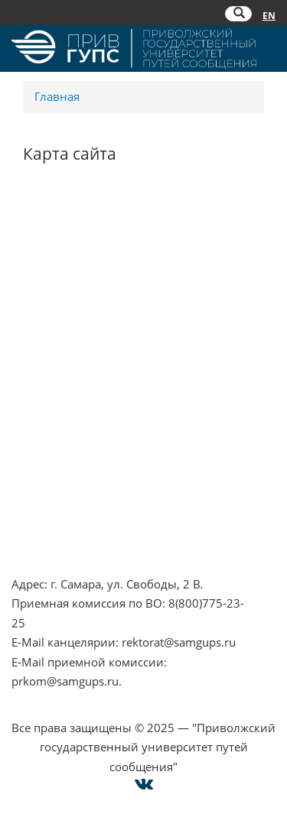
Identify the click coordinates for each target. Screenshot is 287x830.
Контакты (38, 470)
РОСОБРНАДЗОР (57, 377)
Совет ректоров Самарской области (110, 436)
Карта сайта (44, 529)
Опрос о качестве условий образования (123, 490)
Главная (57, 96)
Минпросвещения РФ (72, 304)
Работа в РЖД (49, 323)
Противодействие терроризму (96, 245)
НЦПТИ (31, 226)
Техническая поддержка (78, 548)
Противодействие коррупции (94, 265)
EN (269, 15)
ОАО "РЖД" (42, 397)
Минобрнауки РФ (61, 284)
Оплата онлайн (54, 509)
